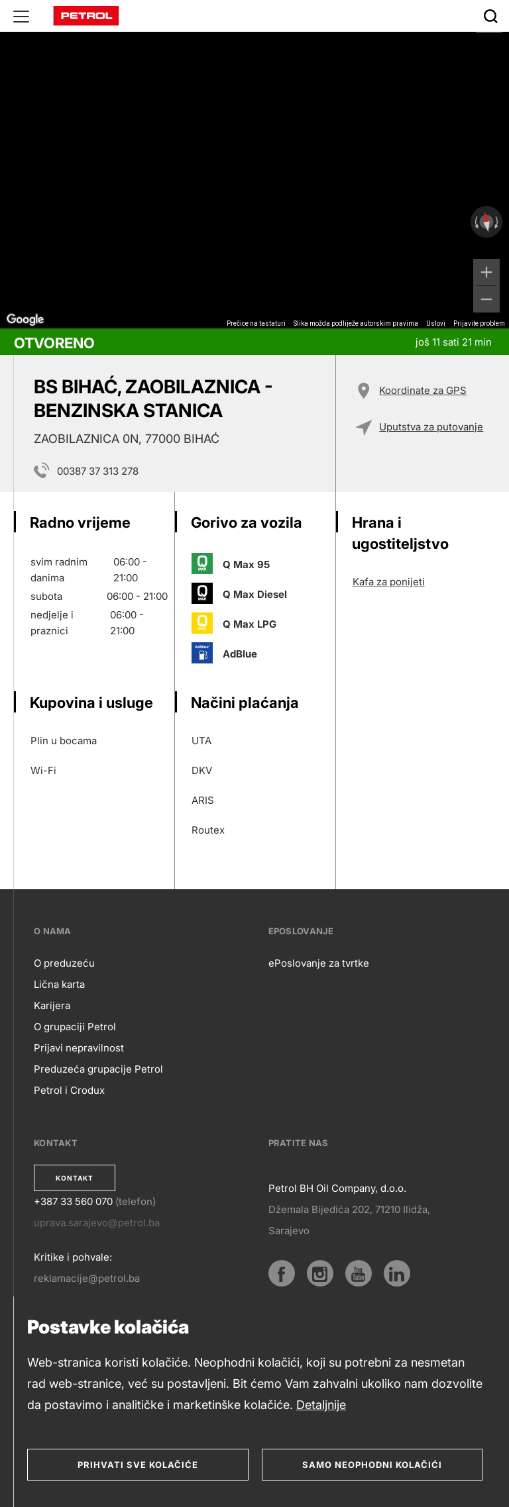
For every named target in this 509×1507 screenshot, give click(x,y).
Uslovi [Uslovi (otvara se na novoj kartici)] (435, 323)
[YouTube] (358, 1273)
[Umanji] (486, 299)
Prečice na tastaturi (256, 323)
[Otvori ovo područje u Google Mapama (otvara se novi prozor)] (25, 319)
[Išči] (490, 16)
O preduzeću (64, 963)
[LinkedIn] (397, 1273)
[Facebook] (281, 1273)
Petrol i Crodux (69, 1090)
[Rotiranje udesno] (497, 222)
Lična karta (59, 984)
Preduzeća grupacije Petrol (98, 1069)
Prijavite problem (479, 323)
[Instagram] (320, 1273)
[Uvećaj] (486, 272)
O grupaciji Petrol (75, 1026)
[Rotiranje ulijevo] (475, 222)
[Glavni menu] (21, 16)
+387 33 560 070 (73, 1201)
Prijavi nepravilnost (79, 1048)
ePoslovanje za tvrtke (318, 963)
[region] (254, 164)
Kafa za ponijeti (389, 581)
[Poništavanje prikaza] (486, 222)
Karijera (52, 1005)
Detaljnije (321, 1405)
